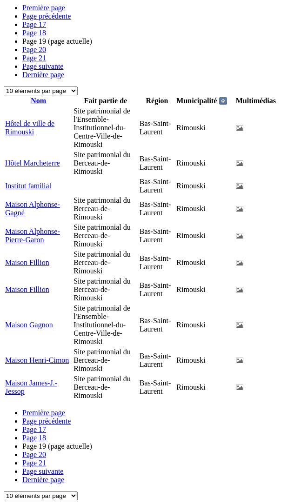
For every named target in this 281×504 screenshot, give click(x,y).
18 (34, 33)
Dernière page (43, 75)
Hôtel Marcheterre (32, 163)
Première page (43, 8)
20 (34, 49)
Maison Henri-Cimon (37, 360)
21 (34, 58)
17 (34, 24)
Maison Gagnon (29, 325)
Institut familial (28, 186)
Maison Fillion (27, 262)
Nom (38, 101)
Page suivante (42, 66)
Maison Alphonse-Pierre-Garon (32, 235)
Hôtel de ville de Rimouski (29, 127)
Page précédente (46, 16)
